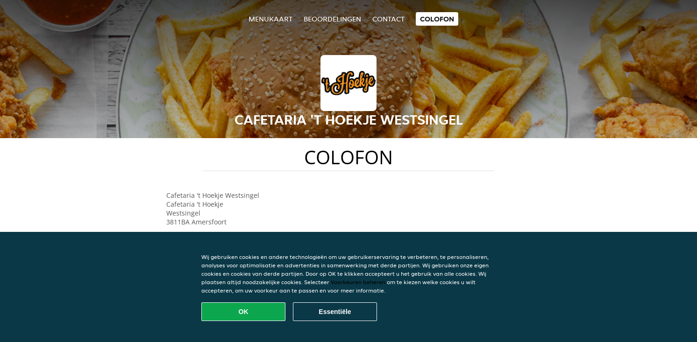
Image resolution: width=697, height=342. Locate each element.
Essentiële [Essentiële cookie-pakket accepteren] (335, 311)
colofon (437, 19)
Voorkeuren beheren (358, 282)
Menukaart (270, 19)
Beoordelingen (332, 19)
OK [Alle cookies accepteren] (244, 311)
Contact (388, 19)
